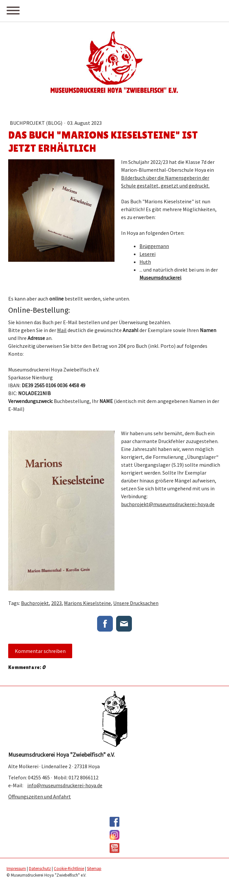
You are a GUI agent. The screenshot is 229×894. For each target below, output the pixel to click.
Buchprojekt (35, 603)
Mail (62, 330)
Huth (145, 261)
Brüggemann (154, 246)
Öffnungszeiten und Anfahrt (39, 796)
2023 (56, 603)
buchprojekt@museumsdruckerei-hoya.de (168, 504)
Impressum (16, 868)
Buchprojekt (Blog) (36, 123)
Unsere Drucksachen (135, 603)
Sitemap (94, 868)
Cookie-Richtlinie (69, 868)
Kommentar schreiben (40, 651)
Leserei (147, 254)
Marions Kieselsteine (87, 603)
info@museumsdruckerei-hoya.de (64, 785)
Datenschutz (40, 868)
